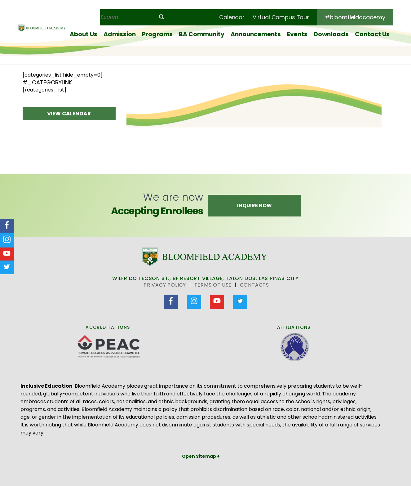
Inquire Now (254, 205)
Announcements (256, 34)
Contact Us (372, 34)
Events (297, 34)
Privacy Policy (165, 284)
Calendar (232, 17)
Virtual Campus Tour (281, 17)
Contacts (254, 284)
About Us (83, 34)
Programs (157, 34)
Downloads (331, 34)
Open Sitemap (199, 456)
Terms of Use (213, 284)
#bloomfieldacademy (355, 17)
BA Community (201, 34)
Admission (120, 34)
